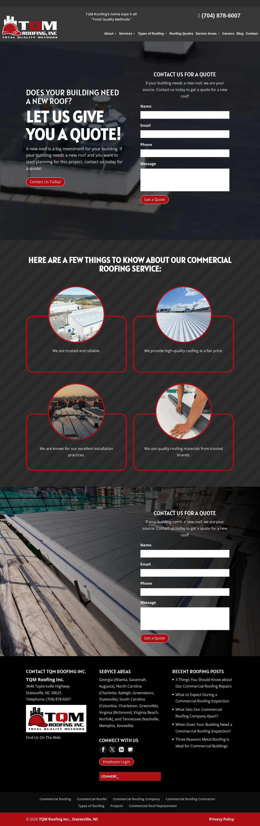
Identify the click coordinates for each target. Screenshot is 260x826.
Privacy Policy (221, 819)
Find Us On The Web (43, 737)
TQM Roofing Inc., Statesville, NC (68, 819)
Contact (252, 26)
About (110, 26)
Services (127, 26)
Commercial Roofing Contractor (190, 799)
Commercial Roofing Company (136, 799)
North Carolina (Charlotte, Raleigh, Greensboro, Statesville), (126, 693)
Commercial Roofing (55, 799)
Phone (148, 144)
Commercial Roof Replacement (153, 806)
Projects (116, 806)
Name (147, 106)
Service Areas (208, 26)
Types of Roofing (152, 26)
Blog (240, 26)
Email (147, 125)
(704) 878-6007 (219, 8)
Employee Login (116, 761)
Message (150, 163)
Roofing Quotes (181, 26)
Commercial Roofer (92, 799)
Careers (228, 26)
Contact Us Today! (45, 181)
